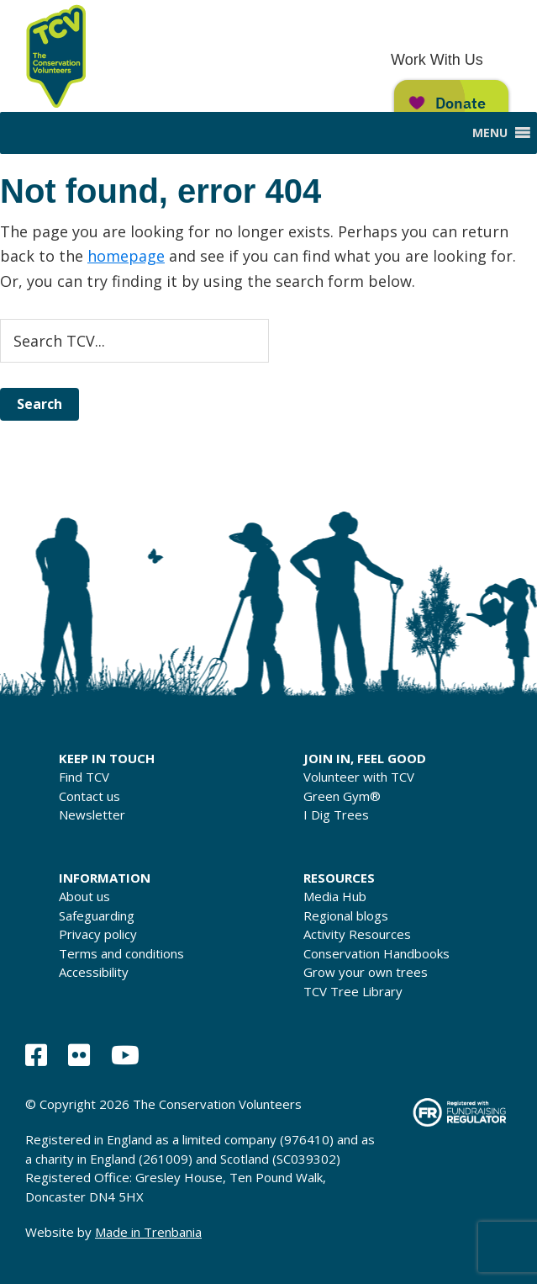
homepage (126, 256)
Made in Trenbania (148, 1231)
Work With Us (437, 59)
